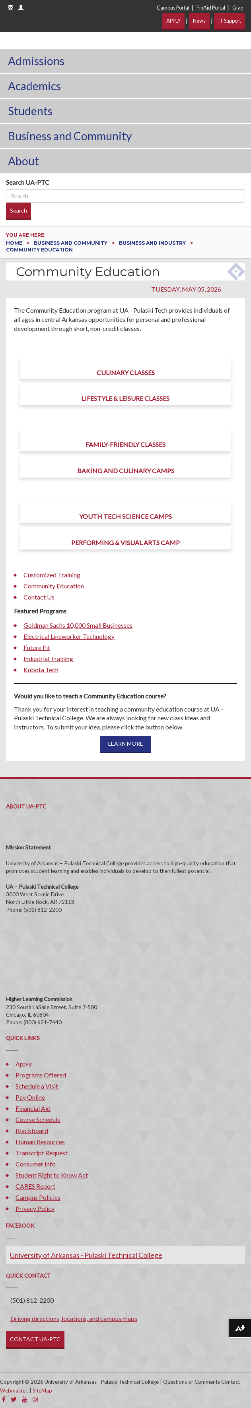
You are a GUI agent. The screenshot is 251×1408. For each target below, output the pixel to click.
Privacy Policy (35, 1208)
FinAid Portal (211, 7)
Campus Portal (173, 7)
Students (30, 111)
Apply (24, 1064)
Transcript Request (42, 1153)
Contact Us (38, 597)
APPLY (173, 20)
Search (18, 210)
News (199, 20)
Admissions (36, 61)
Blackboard (32, 1130)
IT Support (229, 20)
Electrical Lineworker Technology (69, 636)
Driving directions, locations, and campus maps (73, 1318)
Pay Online (30, 1097)
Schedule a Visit (37, 1086)
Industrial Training (48, 658)
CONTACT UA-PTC (35, 1339)
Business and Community (70, 136)
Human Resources (40, 1141)
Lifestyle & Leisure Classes (125, 398)
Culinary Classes (126, 372)
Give (237, 7)
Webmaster (13, 1390)
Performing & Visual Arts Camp (125, 542)
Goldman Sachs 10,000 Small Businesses (77, 625)
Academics (34, 86)
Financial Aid (33, 1108)
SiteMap (42, 1390)
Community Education (53, 586)
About (23, 161)
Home (14, 243)
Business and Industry (153, 243)
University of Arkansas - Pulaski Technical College (86, 1255)
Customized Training (51, 574)
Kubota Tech (40, 669)
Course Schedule (38, 1119)
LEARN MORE (125, 743)
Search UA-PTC (27, 182)
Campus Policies (38, 1197)
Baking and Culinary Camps (125, 470)
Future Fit (36, 647)
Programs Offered (41, 1075)
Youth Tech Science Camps (125, 516)
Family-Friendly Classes (125, 444)
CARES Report (35, 1186)
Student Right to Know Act (52, 1175)
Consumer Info (36, 1164)
